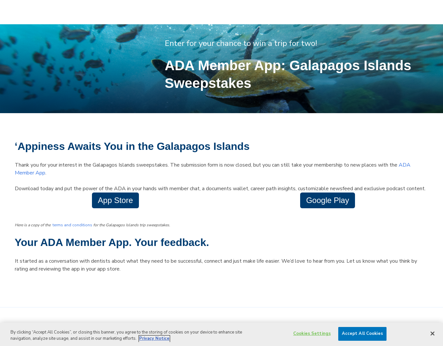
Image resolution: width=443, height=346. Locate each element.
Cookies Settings (312, 333)
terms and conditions (72, 225)
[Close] (432, 333)
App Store (115, 200)
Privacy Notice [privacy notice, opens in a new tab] (154, 339)
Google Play (327, 200)
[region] (221, 334)
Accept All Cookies (362, 333)
